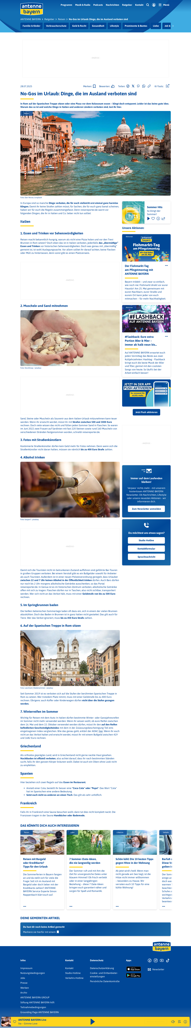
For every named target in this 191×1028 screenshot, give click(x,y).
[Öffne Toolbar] (168, 86)
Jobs (22, 978)
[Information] (158, 218)
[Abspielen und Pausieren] (93, 1021)
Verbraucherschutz (56, 25)
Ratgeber (127, 4)
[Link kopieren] (149, 86)
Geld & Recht (79, 25)
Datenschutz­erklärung (102, 968)
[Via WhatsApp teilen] (143, 86)
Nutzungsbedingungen (32, 973)
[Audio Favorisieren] (14, 1021)
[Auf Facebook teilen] (128, 86)
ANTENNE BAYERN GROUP (34, 997)
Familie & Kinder (31, 25)
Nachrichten (112, 4)
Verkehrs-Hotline (74, 978)
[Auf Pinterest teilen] (138, 86)
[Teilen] (163, 218)
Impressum (26, 968)
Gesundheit (98, 25)
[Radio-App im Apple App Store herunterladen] (133, 968)
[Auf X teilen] (133, 86)
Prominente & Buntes (136, 25)
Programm (66, 4)
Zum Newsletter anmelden (146, 508)
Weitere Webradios (156, 1021)
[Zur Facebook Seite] (150, 960)
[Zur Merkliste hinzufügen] (89, 86)
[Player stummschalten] (173, 1022)
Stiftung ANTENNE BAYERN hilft (37, 1002)
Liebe (156, 25)
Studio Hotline (146, 540)
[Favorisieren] (153, 218)
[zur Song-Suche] (179, 1021)
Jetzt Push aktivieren (146, 412)
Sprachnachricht (146, 556)
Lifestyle (114, 25)
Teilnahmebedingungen (33, 1007)
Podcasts (98, 4)
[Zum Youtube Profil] (162, 960)
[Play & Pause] (148, 218)
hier (101, 731)
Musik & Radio (82, 4)
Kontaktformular (146, 548)
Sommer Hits (154, 207)
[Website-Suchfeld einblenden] (148, 5)
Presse (23, 982)
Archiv (23, 992)
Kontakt (139, 4)
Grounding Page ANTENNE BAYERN (39, 1012)
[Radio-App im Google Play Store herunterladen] (133, 975)
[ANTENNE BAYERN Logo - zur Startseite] (31, 9)
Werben (24, 987)
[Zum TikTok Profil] (168, 960)
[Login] (154, 5)
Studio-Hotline (73, 973)
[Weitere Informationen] (185, 1021)
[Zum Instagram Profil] (156, 960)
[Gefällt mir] (105, 86)
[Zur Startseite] (162, 951)
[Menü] (164, 4)
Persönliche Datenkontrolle (105, 981)
